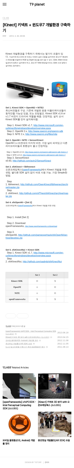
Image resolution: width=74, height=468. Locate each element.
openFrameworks (32, 169)
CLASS (8, 326)
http (15, 160)
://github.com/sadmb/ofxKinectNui (44, 261)
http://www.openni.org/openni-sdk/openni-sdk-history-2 (46, 152)
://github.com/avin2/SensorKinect (34, 160)
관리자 (47, 462)
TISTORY (37, 462)
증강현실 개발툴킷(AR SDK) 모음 (19, 344)
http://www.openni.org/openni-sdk (45, 131)
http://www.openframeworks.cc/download (41, 226)
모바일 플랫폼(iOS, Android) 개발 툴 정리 (22, 340)
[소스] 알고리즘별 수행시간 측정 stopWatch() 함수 (25, 347)
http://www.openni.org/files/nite (41, 134)
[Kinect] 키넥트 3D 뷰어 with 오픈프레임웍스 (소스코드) (27, 337)
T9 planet (37, 4)
